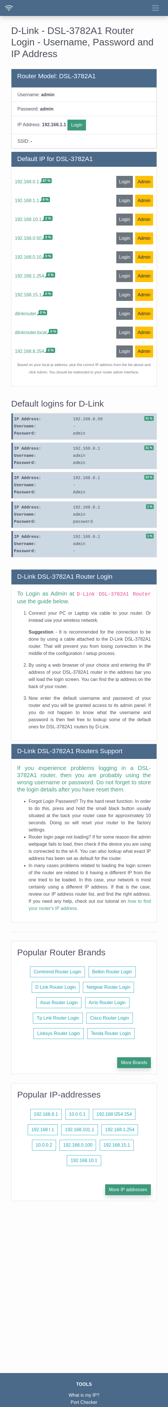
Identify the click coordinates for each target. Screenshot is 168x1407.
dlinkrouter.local (31, 332)
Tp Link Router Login (58, 1018)
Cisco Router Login (109, 1018)
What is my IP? (84, 1395)
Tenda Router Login (111, 1033)
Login (76, 124)
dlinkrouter (25, 313)
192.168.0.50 (28, 238)
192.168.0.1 (27, 181)
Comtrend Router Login (57, 971)
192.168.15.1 (28, 294)
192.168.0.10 (28, 257)
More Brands (134, 1062)
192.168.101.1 (79, 1129)
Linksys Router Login (58, 1033)
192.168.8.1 (46, 1114)
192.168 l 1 (42, 1129)
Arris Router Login (107, 1002)
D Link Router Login (55, 987)
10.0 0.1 (77, 1114)
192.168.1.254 (29, 276)
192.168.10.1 (28, 219)
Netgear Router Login (108, 987)
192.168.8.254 (29, 351)
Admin (144, 181)
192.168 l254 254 (114, 1114)
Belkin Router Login (112, 971)
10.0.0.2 (44, 1145)
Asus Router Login (59, 1002)
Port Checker (84, 1402)
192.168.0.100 (77, 1145)
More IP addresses (128, 1189)
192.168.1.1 (27, 200)
